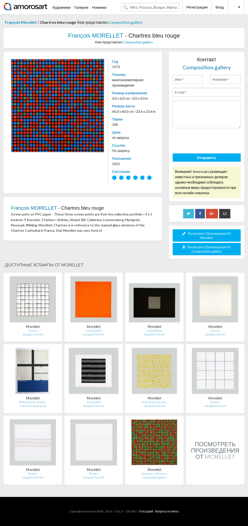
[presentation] (209, 141)
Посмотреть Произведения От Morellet (206, 235)
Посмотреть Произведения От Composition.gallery (206, 249)
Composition (94, 330)
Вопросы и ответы (167, 511)
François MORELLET (95, 35)
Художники (61, 7)
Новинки (99, 7)
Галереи (81, 7)
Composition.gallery (125, 22)
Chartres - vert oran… (154, 473)
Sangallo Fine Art (32, 334)
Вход (220, 7)
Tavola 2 (215, 402)
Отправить (207, 157)
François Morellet (21, 22)
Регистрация (197, 7)
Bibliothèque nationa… (33, 402)
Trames (33, 330)
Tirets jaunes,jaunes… (154, 402)
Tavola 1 (33, 473)
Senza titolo (94, 402)
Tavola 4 (94, 473)
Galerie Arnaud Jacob (33, 406)
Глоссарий (146, 511)
